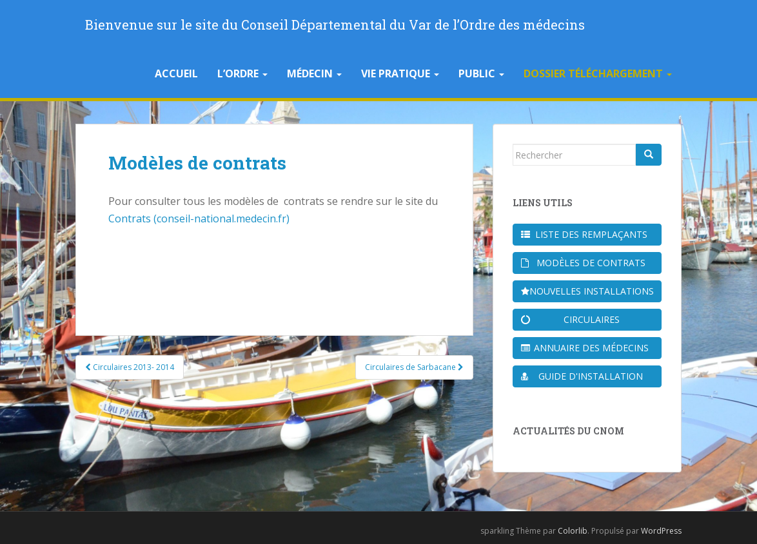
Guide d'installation (582, 376)
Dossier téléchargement (598, 73)
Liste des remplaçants (584, 234)
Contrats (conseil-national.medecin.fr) (199, 218)
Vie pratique (400, 73)
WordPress (661, 530)
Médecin (314, 73)
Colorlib (572, 530)
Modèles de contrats (583, 263)
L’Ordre (242, 73)
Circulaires (570, 319)
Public (481, 73)
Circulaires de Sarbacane (414, 367)
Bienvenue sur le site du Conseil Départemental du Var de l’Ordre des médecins (335, 24)
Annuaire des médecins (585, 348)
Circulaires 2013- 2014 (129, 367)
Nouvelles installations (587, 291)
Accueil (176, 73)
